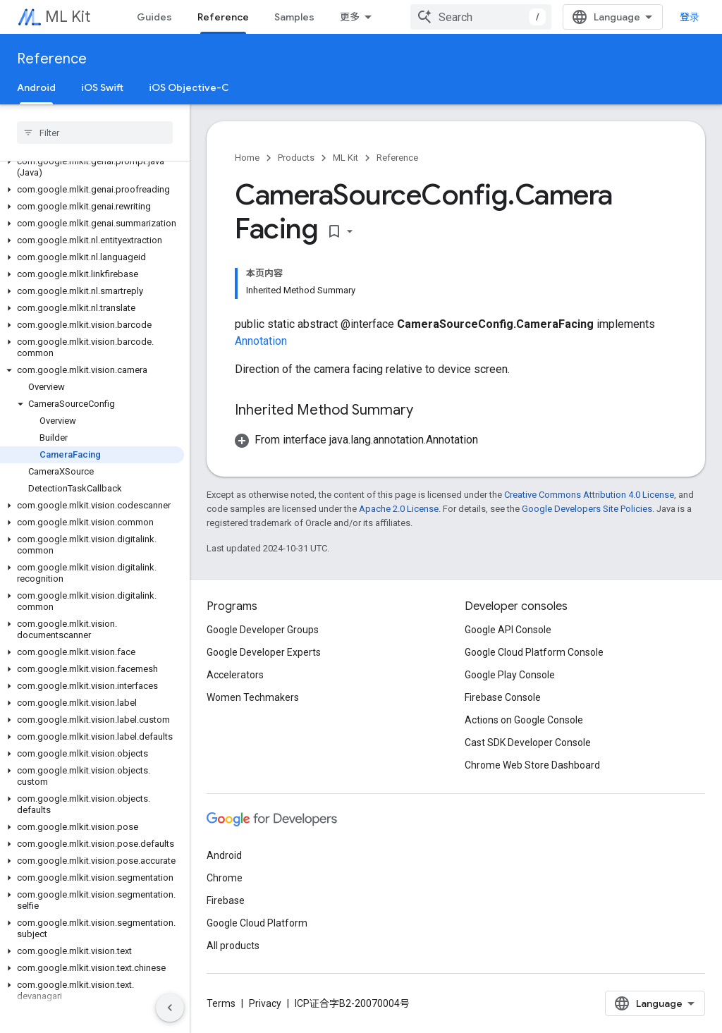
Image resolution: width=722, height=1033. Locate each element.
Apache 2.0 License (399, 508)
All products (233, 945)
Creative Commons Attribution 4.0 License (589, 494)
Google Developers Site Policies (587, 508)
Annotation (261, 341)
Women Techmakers (253, 697)
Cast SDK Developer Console (528, 742)
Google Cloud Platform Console (534, 652)
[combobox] (480, 17)
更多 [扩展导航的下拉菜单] (350, 17)
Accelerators (235, 674)
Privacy (265, 1003)
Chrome (225, 878)
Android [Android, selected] (36, 87)
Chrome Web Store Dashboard (532, 765)
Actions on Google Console (524, 720)
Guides (154, 17)
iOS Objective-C (189, 87)
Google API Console (508, 629)
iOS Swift (102, 87)
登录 (689, 17)
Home (247, 157)
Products (296, 157)
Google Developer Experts (264, 652)
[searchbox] (95, 132)
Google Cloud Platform (257, 923)
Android (224, 855)
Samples (294, 17)
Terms (221, 1003)
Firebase (226, 900)
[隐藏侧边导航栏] (170, 1008)
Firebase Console (503, 697)
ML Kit (67, 16)
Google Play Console (510, 674)
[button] (92, 167)
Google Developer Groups (263, 629)
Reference (52, 59)
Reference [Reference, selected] (223, 17)
